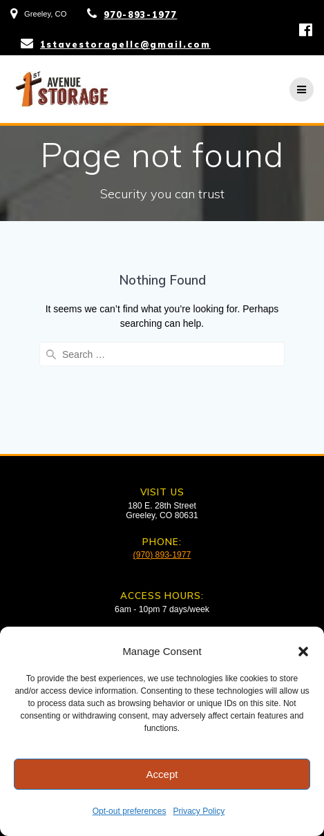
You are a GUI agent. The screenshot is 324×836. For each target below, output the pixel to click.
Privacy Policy (199, 811)
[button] (303, 651)
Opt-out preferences (129, 811)
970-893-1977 (140, 15)
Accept (162, 774)
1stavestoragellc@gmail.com (125, 44)
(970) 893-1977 (162, 555)
